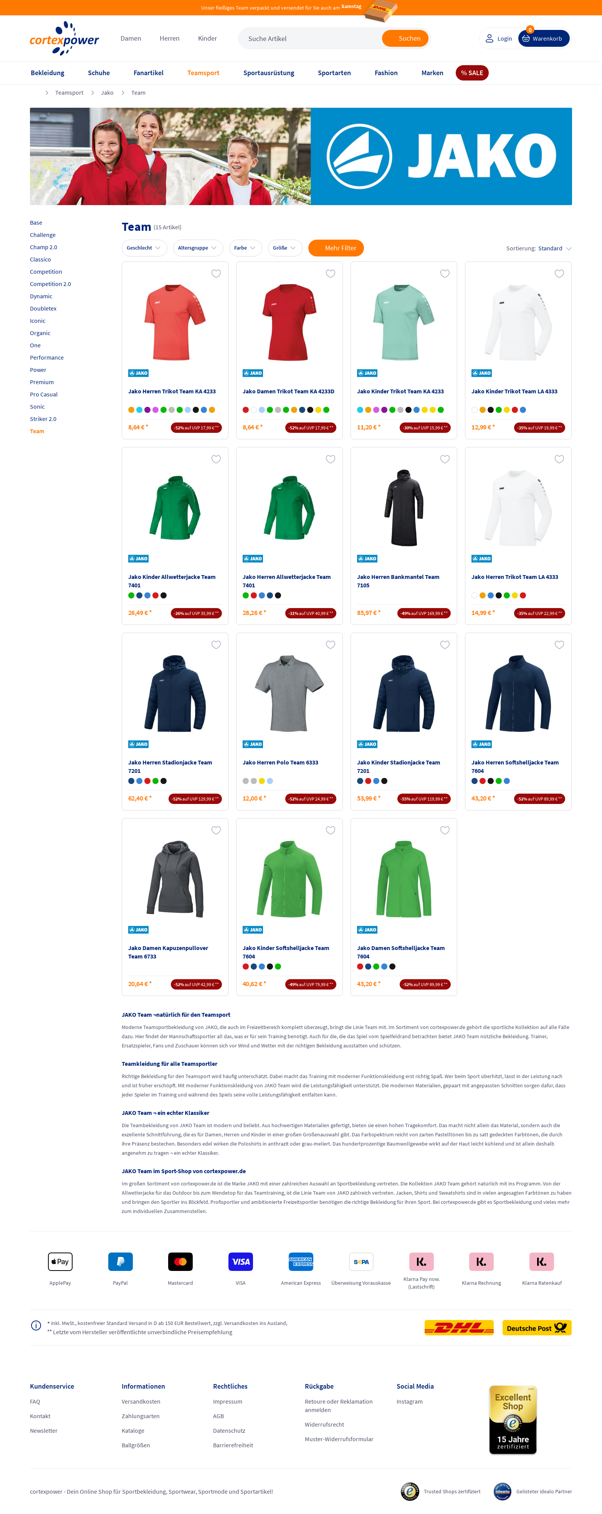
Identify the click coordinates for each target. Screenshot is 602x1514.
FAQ (35, 1401)
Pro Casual (44, 394)
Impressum (227, 1401)
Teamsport (203, 72)
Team (138, 92)
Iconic (37, 320)
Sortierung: (539, 248)
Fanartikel (149, 72)
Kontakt (40, 1416)
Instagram (410, 1401)
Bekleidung (47, 72)
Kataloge (133, 1430)
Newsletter (44, 1430)
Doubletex (43, 308)
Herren (170, 38)
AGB (218, 1416)
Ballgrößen (136, 1445)
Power (38, 369)
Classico (40, 259)
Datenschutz (229, 1430)
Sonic (37, 406)
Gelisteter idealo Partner (540, 1491)
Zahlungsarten (141, 1416)
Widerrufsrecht (324, 1424)
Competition (46, 271)
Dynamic (41, 296)
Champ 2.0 (43, 247)
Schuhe (99, 72)
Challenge (43, 234)
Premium (42, 382)
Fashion (386, 72)
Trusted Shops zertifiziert (441, 1491)
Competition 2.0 (50, 284)
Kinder (207, 38)
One (35, 345)
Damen (131, 38)
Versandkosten (141, 1401)
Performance (47, 357)
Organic (40, 333)
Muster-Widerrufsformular (339, 1439)
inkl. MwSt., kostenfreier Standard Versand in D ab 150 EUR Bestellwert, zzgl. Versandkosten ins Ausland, (183, 1323)
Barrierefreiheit (233, 1445)
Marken (432, 72)
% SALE (472, 72)
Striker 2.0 (43, 418)
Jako (107, 92)
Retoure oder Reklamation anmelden (339, 1405)
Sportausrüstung (268, 72)
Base (36, 222)
